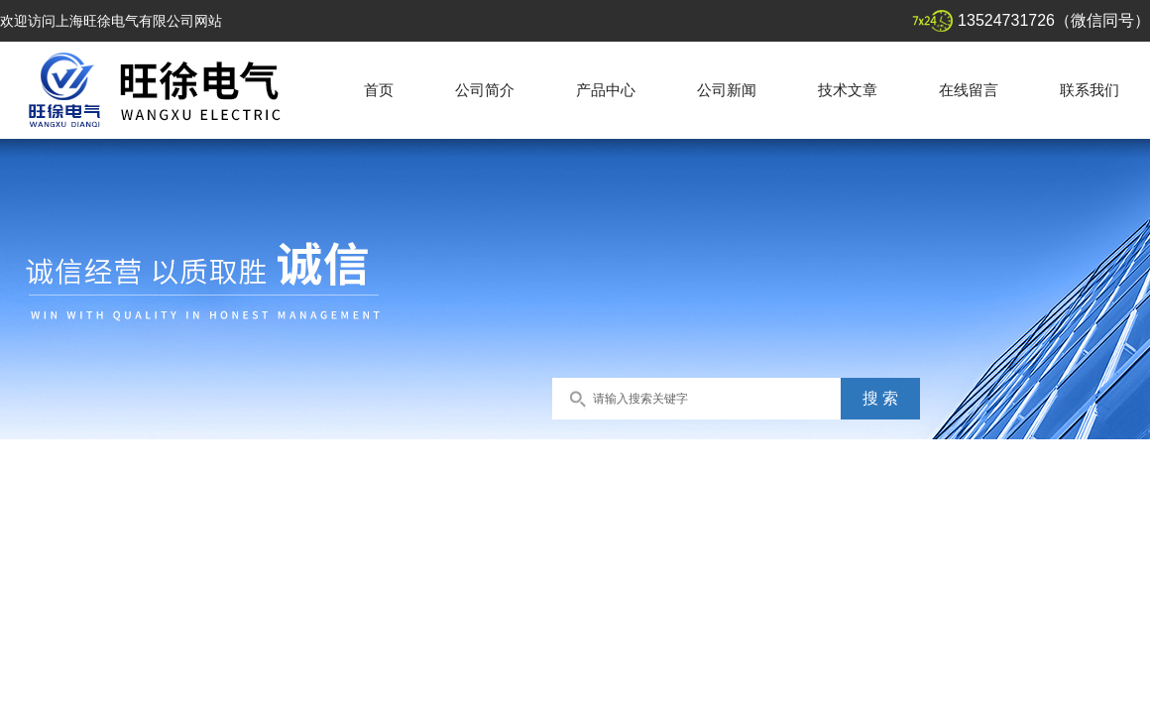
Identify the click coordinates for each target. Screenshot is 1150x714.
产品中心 (605, 89)
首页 (379, 89)
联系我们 (1089, 89)
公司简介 (485, 89)
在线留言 (968, 89)
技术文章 (847, 89)
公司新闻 (726, 89)
